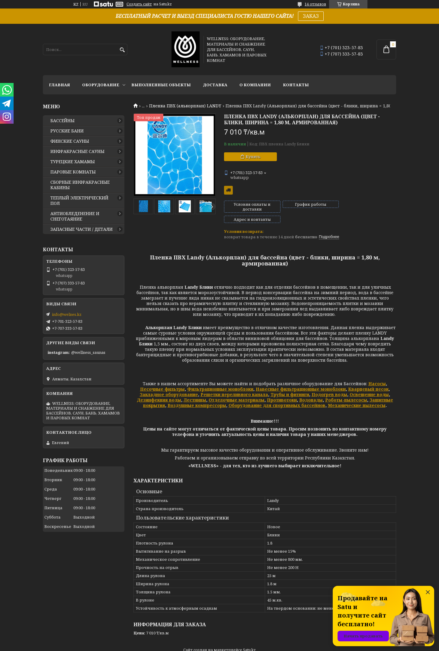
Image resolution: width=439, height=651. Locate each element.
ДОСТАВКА (215, 84)
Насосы (377, 373)
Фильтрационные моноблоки (220, 379)
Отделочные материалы (236, 389)
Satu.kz (249, 639)
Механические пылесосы (357, 395)
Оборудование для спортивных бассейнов (277, 395)
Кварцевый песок (368, 379)
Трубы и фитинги (290, 384)
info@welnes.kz (67, 314)
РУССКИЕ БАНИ (67, 131)
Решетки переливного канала (234, 384)
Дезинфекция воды (159, 389)
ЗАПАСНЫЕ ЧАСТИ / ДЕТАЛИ (81, 229)
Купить (253, 156)
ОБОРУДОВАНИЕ (100, 84)
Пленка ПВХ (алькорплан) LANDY (185, 105)
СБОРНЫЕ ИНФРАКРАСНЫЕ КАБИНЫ (80, 184)
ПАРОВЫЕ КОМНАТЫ (73, 172)
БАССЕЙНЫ (62, 120)
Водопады (311, 389)
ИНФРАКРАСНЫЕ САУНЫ (77, 151)
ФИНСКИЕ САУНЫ (69, 141)
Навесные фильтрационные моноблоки (301, 379)
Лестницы (195, 389)
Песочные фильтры (162, 379)
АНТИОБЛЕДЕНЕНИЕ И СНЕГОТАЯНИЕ (74, 216)
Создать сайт (139, 4)
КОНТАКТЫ (296, 84)
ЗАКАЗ (311, 16)
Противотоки (282, 389)
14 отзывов (315, 4)
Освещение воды (369, 384)
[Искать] (122, 50)
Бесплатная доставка (228, 190)
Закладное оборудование (169, 384)
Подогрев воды (329, 384)
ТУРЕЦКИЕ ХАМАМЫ (72, 161)
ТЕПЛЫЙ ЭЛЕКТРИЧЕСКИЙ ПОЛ (79, 200)
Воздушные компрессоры (197, 395)
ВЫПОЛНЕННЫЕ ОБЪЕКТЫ (161, 84)
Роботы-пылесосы (346, 389)
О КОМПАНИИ (255, 84)
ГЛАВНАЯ (59, 84)
